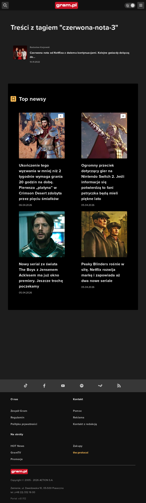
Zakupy (77, 446)
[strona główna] (66, 5)
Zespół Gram (19, 411)
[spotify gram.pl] (82, 386)
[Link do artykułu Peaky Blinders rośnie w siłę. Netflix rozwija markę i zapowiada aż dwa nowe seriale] (104, 250)
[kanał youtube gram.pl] (63, 386)
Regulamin (17, 417)
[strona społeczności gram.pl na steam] (101, 386)
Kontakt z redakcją (85, 424)
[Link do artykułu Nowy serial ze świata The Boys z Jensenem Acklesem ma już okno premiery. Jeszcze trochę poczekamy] (42, 253)
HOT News (17, 446)
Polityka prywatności (24, 424)
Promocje (17, 459)
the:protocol (80, 453)
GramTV (16, 453)
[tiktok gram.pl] (26, 386)
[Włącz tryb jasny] (130, 5)
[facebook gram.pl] (45, 386)
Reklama (78, 417)
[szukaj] (5, 5)
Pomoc (77, 411)
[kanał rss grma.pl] (119, 386)
